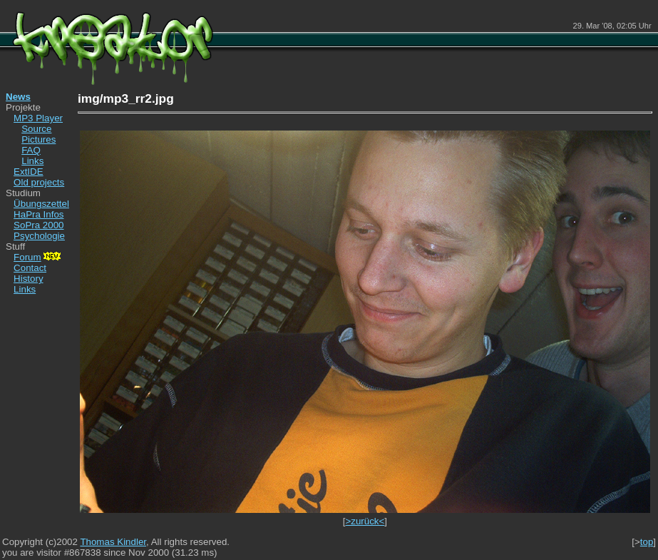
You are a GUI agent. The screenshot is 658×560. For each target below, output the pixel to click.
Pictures (38, 139)
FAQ (31, 150)
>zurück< (364, 521)
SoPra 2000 (38, 225)
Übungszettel (41, 203)
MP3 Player (38, 118)
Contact (30, 268)
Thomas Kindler (113, 541)
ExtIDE (28, 171)
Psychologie (39, 235)
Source (36, 128)
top (647, 541)
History (28, 278)
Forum (38, 257)
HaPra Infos (38, 214)
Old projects (39, 182)
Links (32, 161)
